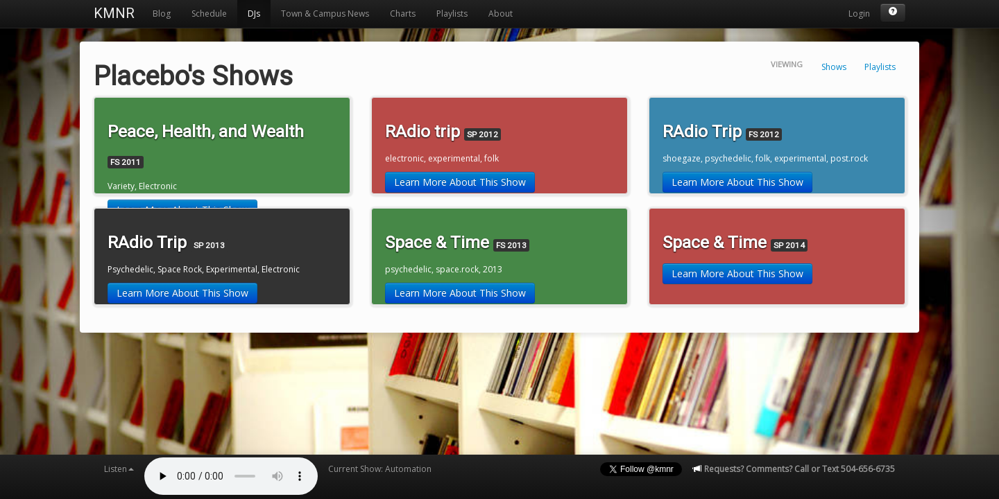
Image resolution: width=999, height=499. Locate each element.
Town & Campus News (325, 13)
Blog (162, 13)
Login (859, 13)
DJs (254, 13)
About (500, 13)
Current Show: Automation (380, 469)
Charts (403, 13)
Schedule (209, 13)
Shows (833, 67)
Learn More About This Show (460, 182)
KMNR (114, 13)
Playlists (452, 13)
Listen (119, 469)
